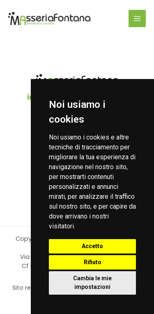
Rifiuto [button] (92, 262)
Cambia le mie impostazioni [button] (92, 282)
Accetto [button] (92, 246)
